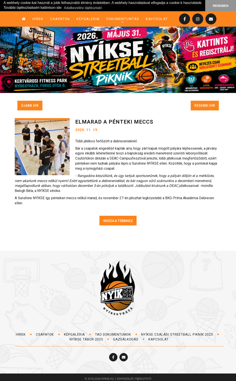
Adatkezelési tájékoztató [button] (83, 8)
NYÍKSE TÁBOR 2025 (89, 339)
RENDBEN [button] (220, 5)
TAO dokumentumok (116, 334)
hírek (38, 19)
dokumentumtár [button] (122, 19)
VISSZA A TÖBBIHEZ (118, 221)
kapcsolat (157, 19)
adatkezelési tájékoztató (134, 379)
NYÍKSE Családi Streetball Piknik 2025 (180, 334)
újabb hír (30, 105)
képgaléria (88, 19)
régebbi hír (204, 105)
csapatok (60, 19)
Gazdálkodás (129, 339)
